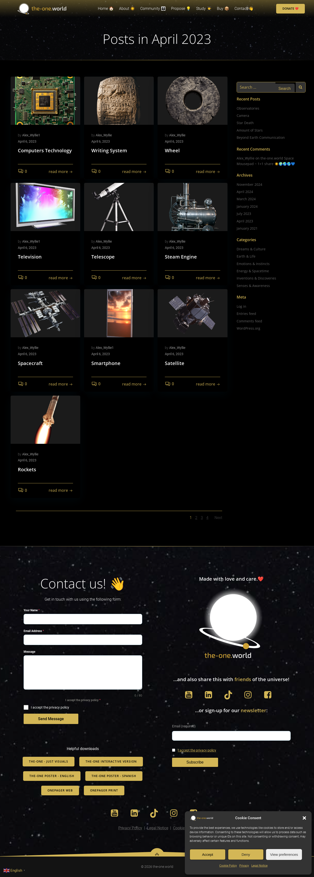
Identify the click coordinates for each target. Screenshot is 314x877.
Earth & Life (246, 256)
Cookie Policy (228, 865)
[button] (304, 818)
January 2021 (247, 228)
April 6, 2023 (27, 141)
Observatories (248, 108)
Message (29, 651)
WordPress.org (248, 328)
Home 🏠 (106, 8)
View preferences (284, 854)
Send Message (51, 719)
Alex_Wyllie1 (31, 135)
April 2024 (245, 191)
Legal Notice (259, 865)
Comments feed (249, 321)
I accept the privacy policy (197, 750)
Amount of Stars (250, 130)
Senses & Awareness (253, 285)
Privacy (244, 865)
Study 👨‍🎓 (204, 8)
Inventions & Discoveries (256, 278)
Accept (207, 854)
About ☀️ (127, 8)
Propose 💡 (181, 8)
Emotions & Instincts (253, 263)
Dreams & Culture (251, 249)
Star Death (245, 122)
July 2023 (244, 213)
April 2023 (245, 221)
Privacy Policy (130, 828)
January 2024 (247, 206)
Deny (245, 854)
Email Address (34, 631)
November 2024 (249, 184)
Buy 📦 (223, 8)
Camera (243, 115)
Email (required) (184, 726)
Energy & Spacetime (253, 271)
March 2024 (246, 199)
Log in (241, 306)
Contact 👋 (244, 8)
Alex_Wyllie (104, 135)
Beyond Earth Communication (261, 137)
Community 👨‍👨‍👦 (153, 8)
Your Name (32, 610)
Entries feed (246, 313)
